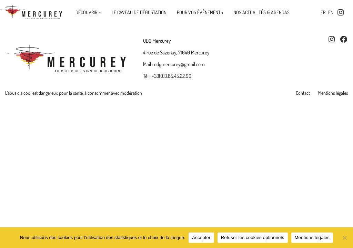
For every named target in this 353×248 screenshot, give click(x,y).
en (330, 12)
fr (323, 12)
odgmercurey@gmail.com (179, 64)
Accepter (201, 237)
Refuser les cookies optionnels (252, 237)
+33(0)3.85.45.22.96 (171, 76)
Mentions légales (312, 237)
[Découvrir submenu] (100, 12)
